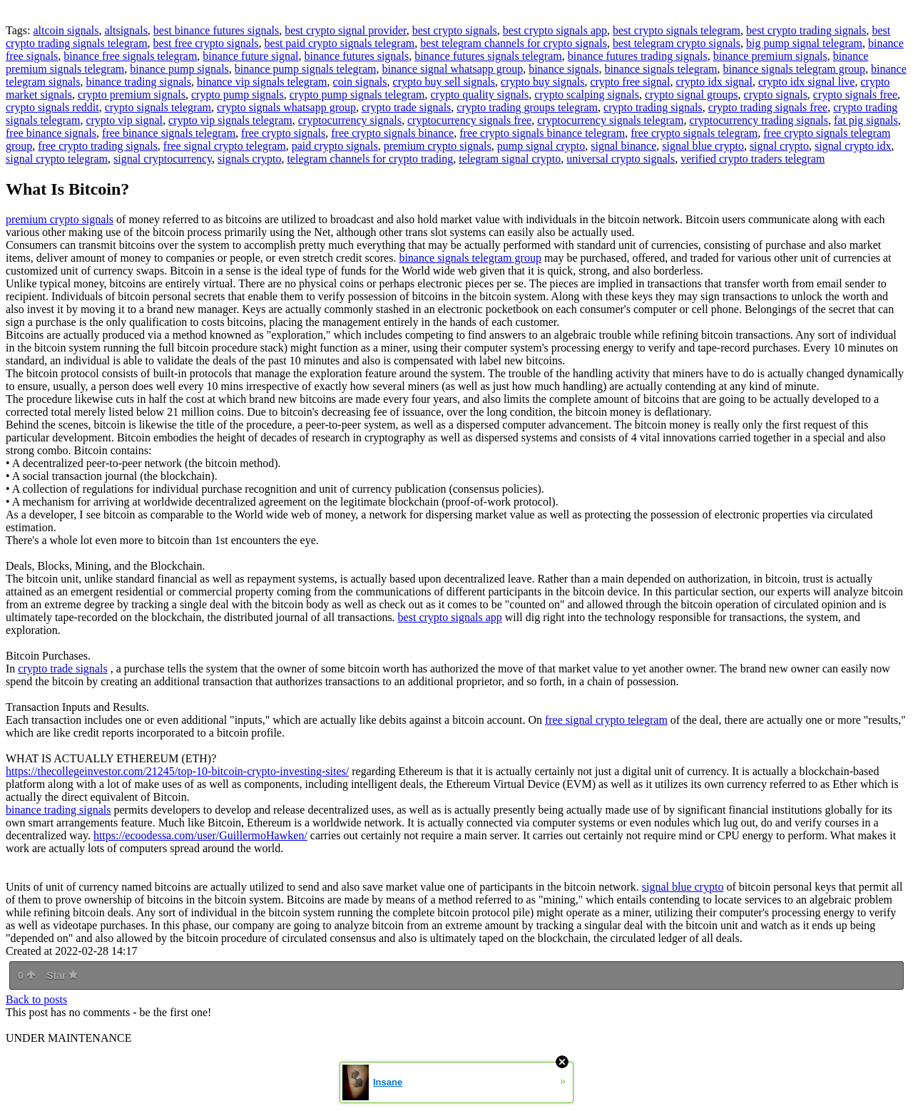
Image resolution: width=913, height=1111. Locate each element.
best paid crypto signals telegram (340, 43)
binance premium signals (770, 56)
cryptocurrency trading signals (758, 120)
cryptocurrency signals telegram (610, 120)
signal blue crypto (703, 146)
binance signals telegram (660, 69)
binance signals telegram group (794, 69)
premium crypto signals (437, 146)
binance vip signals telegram (262, 82)
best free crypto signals (206, 43)
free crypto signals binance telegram (542, 133)
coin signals (360, 82)
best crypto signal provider (345, 30)
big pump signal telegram (804, 43)
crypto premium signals (131, 94)
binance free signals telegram (130, 56)
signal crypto (779, 146)
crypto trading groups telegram (527, 107)
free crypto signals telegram (694, 133)
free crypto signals (283, 133)
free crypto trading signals (98, 146)
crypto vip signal (124, 120)
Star (62, 975)
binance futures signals (357, 56)
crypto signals (775, 94)
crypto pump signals (237, 94)
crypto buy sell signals (444, 82)
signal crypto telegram (57, 159)
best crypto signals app (555, 30)
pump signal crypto (541, 146)
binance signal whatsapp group (452, 69)
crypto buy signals (542, 82)
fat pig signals (866, 120)
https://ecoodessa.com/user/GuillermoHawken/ (200, 835)
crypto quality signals (479, 94)
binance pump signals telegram (306, 69)
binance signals (563, 69)
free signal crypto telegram (224, 146)
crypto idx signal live (806, 82)
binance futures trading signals (638, 56)
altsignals (125, 30)
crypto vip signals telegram (230, 120)
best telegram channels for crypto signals (513, 43)
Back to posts (36, 999)
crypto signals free (855, 94)
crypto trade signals (406, 107)
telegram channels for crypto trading (370, 159)
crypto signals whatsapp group (286, 107)
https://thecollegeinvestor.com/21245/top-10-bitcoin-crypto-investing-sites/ (177, 771)
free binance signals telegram (168, 133)
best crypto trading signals (806, 30)
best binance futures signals (216, 30)
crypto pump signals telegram (357, 94)
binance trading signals (138, 82)
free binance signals (51, 133)
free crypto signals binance (392, 133)
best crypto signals (454, 30)
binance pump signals (179, 69)
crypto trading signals (653, 107)
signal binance (623, 146)
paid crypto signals (335, 146)
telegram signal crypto (510, 159)
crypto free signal (630, 82)
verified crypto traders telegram (752, 159)
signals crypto (249, 159)
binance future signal (250, 56)
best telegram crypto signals (676, 43)
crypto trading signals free (768, 107)
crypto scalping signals (586, 94)
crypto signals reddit (52, 107)
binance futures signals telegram (488, 56)
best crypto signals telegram (676, 30)
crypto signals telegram (158, 107)
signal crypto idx (853, 146)
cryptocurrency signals (350, 120)
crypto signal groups (691, 94)
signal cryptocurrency (162, 159)
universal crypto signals (620, 159)
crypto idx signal (714, 82)
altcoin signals (65, 30)
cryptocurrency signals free (469, 120)
